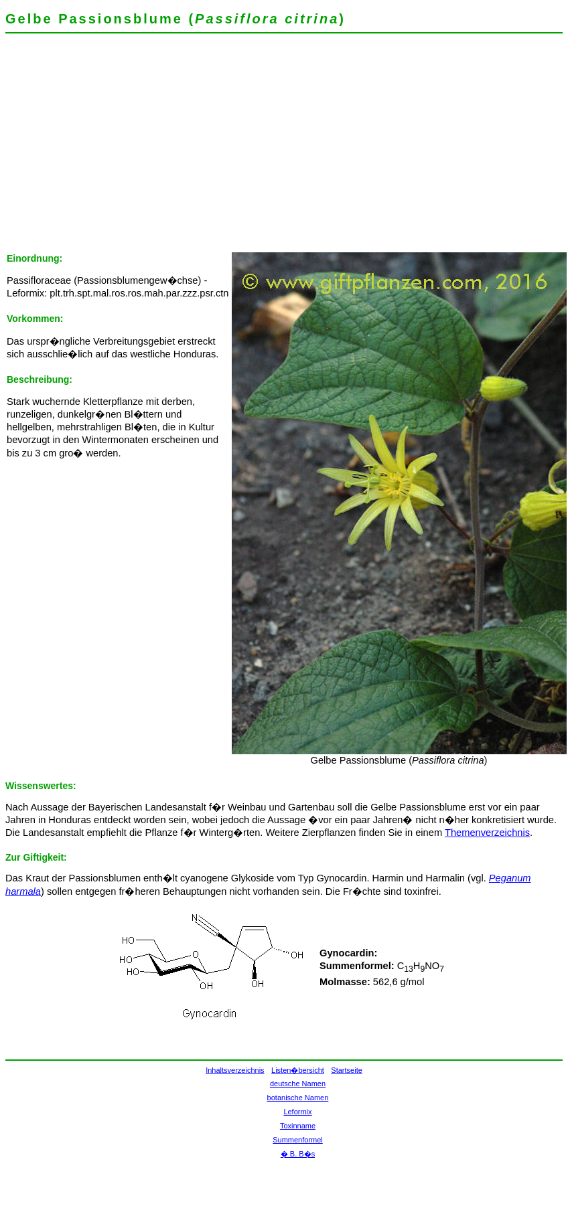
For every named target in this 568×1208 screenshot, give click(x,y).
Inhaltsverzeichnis (235, 1070)
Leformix (297, 1112)
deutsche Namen (298, 1084)
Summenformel (298, 1140)
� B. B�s (298, 1154)
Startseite (346, 1070)
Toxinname (297, 1126)
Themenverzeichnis (487, 832)
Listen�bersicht (297, 1070)
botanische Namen (298, 1098)
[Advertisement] (187, 147)
